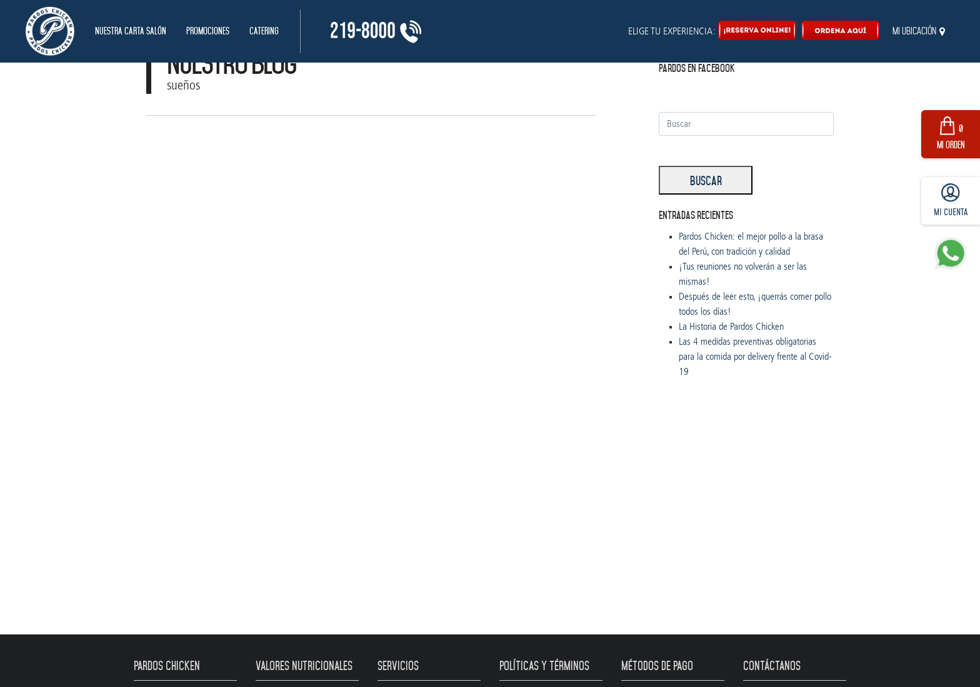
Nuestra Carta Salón (130, 31)
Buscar (706, 181)
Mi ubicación (918, 31)
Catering (264, 31)
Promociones (207, 31)
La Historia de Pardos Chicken (731, 327)
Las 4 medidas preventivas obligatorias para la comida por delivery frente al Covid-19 (755, 357)
